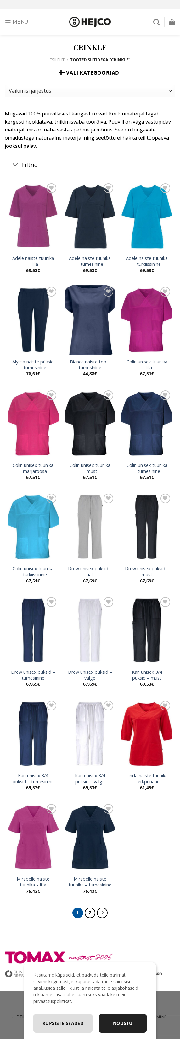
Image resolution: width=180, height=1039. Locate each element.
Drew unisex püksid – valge (90, 675)
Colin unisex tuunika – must (90, 468)
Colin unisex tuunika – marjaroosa (33, 468)
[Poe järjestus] (90, 91)
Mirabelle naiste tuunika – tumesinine (90, 882)
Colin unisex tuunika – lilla (147, 365)
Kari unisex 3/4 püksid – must (147, 675)
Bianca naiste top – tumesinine (90, 365)
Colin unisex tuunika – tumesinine (147, 468)
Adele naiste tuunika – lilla (33, 261)
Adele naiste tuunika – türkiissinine (147, 261)
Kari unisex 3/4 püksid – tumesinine (33, 779)
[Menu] (16, 22)
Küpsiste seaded (62, 1023)
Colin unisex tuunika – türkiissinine (33, 571)
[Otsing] (156, 22)
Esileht (57, 59)
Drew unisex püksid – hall (90, 571)
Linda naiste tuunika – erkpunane (147, 779)
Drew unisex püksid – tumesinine (33, 675)
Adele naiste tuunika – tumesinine (90, 261)
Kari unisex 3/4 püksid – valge (90, 779)
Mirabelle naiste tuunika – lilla (33, 882)
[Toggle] (15, 165)
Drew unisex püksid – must (147, 571)
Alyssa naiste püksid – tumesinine (33, 365)
